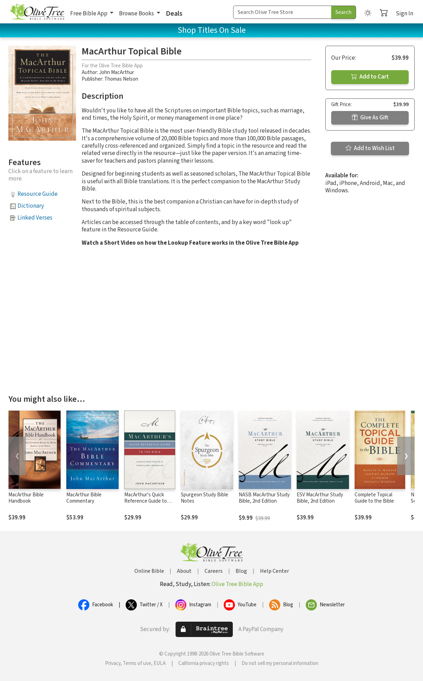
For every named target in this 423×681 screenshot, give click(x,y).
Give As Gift (370, 117)
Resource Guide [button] (37, 194)
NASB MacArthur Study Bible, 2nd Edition (264, 498)
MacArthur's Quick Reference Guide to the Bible (145, 501)
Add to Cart (370, 77)
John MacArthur (116, 72)
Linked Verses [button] (34, 218)
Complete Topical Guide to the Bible (374, 498)
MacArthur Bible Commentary (84, 498)
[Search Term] (282, 12)
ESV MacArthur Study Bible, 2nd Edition (320, 498)
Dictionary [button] (30, 206)
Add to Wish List (370, 148)
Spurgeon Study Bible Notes (204, 498)
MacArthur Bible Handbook (26, 498)
